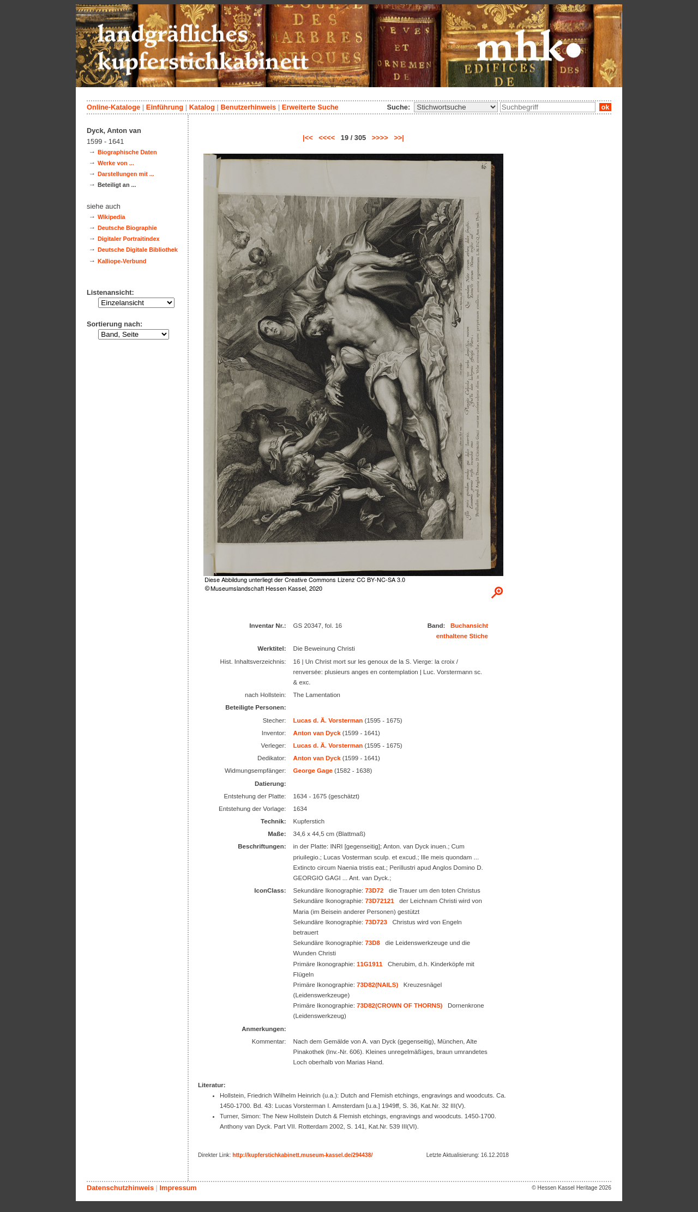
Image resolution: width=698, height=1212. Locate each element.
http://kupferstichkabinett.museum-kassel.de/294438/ (302, 1155)
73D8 (372, 943)
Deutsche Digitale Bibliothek (138, 249)
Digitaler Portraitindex (129, 238)
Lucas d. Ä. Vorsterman (328, 720)
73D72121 (379, 901)
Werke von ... (116, 163)
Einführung (164, 107)
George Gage (313, 770)
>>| (399, 138)
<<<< (326, 138)
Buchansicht (469, 625)
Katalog (202, 107)
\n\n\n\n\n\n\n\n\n (456, 107)
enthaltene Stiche (462, 636)
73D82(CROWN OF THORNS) (399, 1005)
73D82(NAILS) (377, 984)
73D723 (376, 922)
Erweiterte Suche (310, 107)
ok (605, 107)
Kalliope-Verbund (122, 261)
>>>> (380, 138)
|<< (308, 138)
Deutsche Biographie (127, 228)
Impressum (177, 1188)
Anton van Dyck (317, 733)
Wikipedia (111, 217)
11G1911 (369, 964)
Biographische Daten (127, 152)
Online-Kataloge (113, 107)
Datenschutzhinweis (120, 1188)
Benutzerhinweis (248, 107)
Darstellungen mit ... (126, 174)
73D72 (374, 890)
